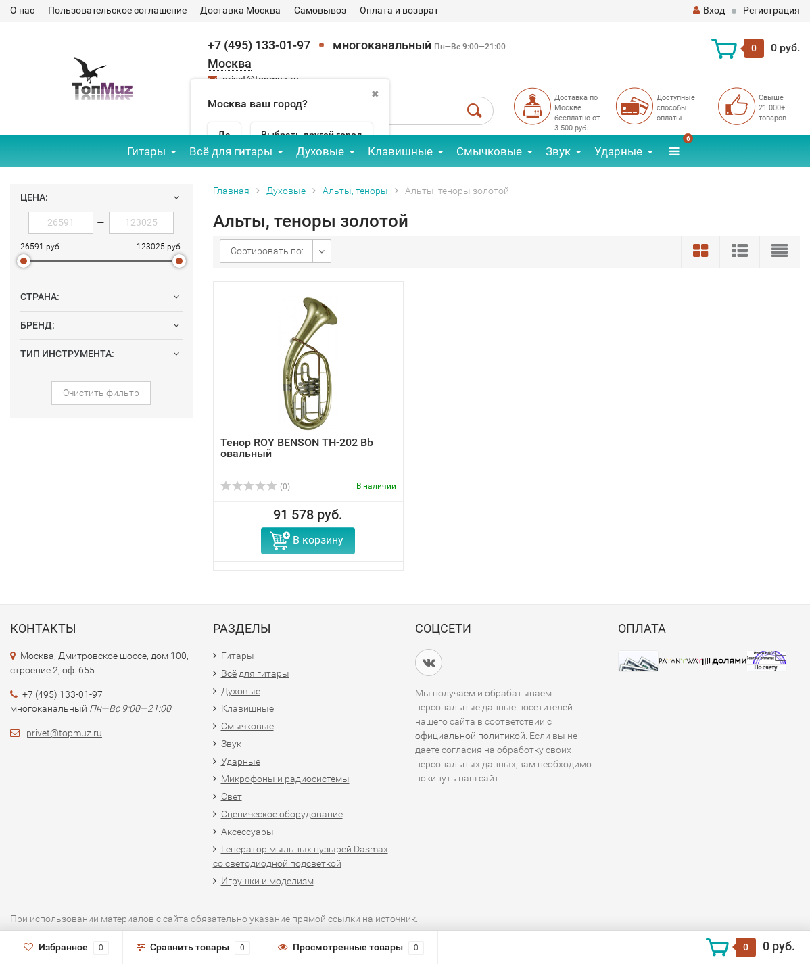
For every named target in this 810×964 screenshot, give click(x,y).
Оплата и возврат (399, 10)
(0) (255, 486)
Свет (231, 796)
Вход (709, 10)
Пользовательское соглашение (117, 10)
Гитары (146, 151)
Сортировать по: (267, 250)
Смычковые (489, 151)
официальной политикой (470, 735)
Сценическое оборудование (282, 814)
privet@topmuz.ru (64, 732)
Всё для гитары (230, 151)
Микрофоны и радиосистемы (285, 778)
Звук (558, 151)
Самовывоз (320, 10)
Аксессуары (247, 831)
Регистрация (771, 10)
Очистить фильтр (101, 392)
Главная (231, 190)
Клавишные (400, 151)
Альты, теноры (355, 190)
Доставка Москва (240, 10)
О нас (22, 10)
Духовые (320, 151)
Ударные (618, 151)
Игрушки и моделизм (267, 880)
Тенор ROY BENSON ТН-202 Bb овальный (296, 448)
